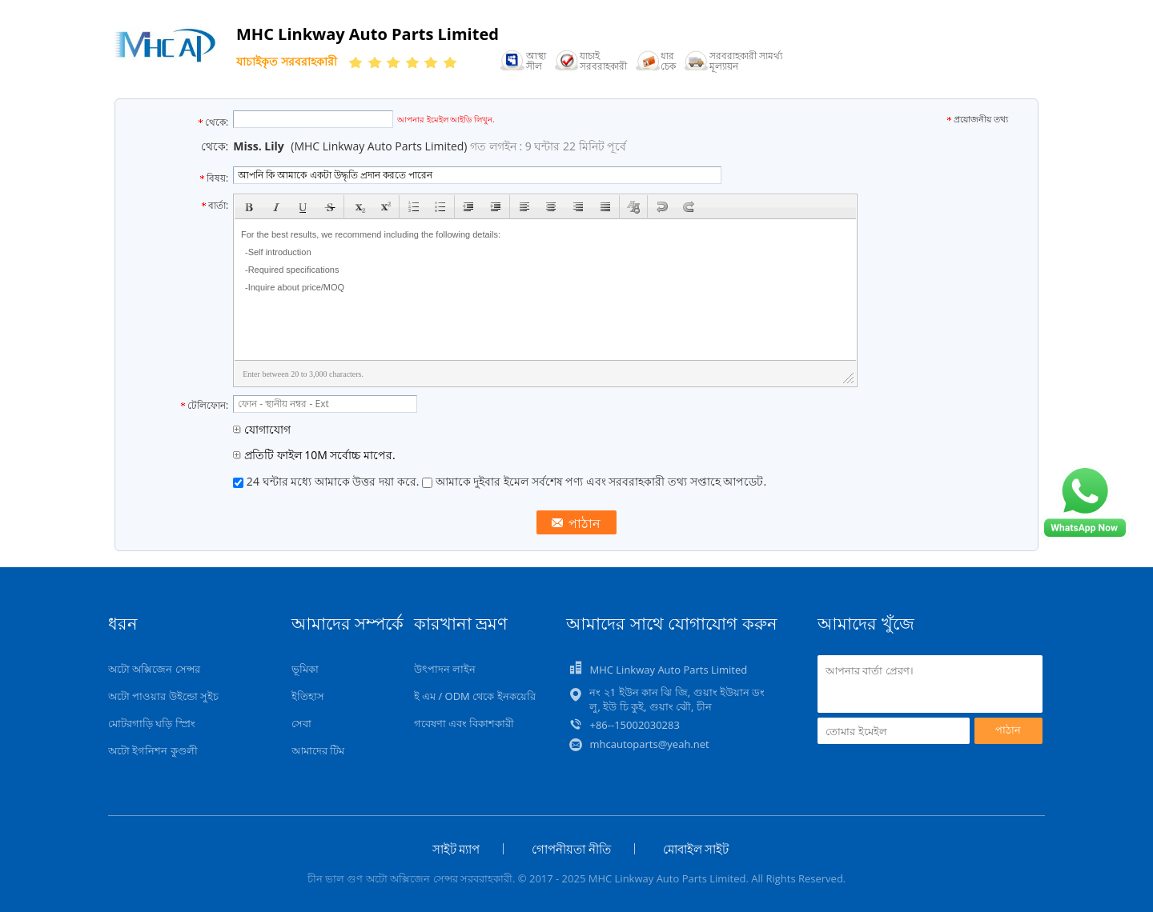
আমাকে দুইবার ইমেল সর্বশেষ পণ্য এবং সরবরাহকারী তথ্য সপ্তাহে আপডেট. (594, 481)
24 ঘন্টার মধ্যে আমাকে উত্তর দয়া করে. (327, 481)
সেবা (301, 723)
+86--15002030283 (634, 725)
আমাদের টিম (317, 750)
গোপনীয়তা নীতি (571, 848)
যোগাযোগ (262, 429)
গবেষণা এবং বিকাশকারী (464, 723)
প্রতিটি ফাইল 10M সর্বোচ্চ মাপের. (314, 454)
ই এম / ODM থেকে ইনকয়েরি (475, 696)
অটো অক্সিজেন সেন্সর (154, 669)
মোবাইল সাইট (696, 848)
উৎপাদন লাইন (445, 669)
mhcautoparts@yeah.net (649, 744)
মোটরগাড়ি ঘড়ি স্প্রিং (151, 723)
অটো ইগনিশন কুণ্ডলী (153, 750)
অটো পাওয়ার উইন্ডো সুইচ (163, 696)
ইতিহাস (307, 696)
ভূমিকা (305, 669)
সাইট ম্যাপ (456, 848)
